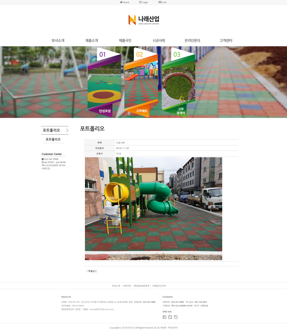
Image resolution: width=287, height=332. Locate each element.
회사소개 (58, 40)
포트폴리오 (53, 139)
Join (163, 2)
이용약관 (127, 285)
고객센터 (226, 40)
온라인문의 (192, 40)
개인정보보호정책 (141, 285)
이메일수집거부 (159, 285)
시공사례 (158, 40)
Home (124, 2)
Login (143, 2)
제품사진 (125, 40)
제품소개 (91, 40)
